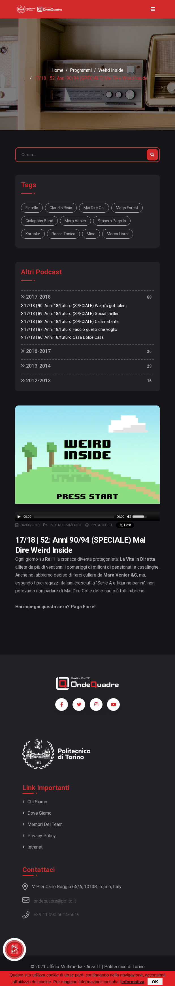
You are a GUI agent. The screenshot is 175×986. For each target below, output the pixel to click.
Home (57, 70)
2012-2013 (36, 380)
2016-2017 (36, 351)
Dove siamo (37, 813)
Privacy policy (39, 835)
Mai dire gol (94, 208)
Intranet (32, 847)
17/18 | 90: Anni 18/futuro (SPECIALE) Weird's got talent (74, 305)
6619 (74, 914)
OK (155, 981)
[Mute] (129, 516)
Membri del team (42, 824)
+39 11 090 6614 (51, 914)
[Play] (19, 516)
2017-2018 (36, 297)
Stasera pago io (112, 221)
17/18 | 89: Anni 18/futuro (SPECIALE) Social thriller (70, 313)
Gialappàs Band (39, 221)
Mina (91, 234)
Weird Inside (110, 70)
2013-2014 (36, 366)
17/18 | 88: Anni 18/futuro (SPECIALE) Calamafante (70, 321)
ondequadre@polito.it (49, 900)
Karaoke (32, 234)
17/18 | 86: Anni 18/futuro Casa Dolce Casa (62, 337)
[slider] (74, 516)
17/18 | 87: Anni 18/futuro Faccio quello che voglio (69, 329)
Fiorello (31, 208)
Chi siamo (34, 801)
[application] (87, 516)
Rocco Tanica (63, 234)
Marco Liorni (118, 234)
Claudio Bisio (61, 208)
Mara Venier (75, 221)
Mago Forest (127, 208)
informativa (132, 981)
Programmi (81, 70)
